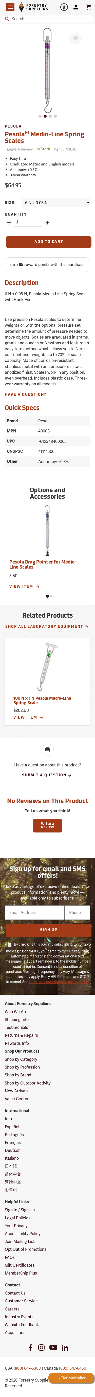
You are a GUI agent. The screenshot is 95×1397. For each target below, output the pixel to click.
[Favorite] (76, 38)
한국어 (11, 1190)
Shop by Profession (22, 1067)
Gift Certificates (19, 1265)
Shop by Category (21, 1059)
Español (12, 1127)
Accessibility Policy (23, 1233)
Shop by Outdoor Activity (28, 1083)
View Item (24, 587)
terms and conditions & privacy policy (58, 981)
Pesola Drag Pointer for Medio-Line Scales (43, 565)
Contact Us (15, 1293)
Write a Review (47, 825)
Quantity (16, 215)
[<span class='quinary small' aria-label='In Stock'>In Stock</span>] (43, 149)
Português (14, 1134)
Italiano (12, 1158)
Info (8, 1118)
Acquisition (15, 1332)
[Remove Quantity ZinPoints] (9, 223)
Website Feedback (22, 1324)
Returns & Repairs (21, 1035)
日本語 (11, 1166)
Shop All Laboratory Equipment (47, 626)
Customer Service (21, 1301)
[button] (47, 596)
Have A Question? (26, 395)
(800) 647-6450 (72, 1368)
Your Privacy (16, 1225)
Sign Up (49, 930)
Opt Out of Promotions (25, 1249)
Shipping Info (17, 1019)
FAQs (10, 1257)
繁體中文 (13, 1182)
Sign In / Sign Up (20, 1210)
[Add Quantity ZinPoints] (47, 223)
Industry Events (19, 1317)
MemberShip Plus (21, 1273)
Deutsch (13, 1150)
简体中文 (13, 1174)
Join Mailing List (20, 1241)
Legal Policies (17, 1218)
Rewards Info (17, 1043)
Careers (12, 1309)
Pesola (13, 127)
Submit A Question (47, 775)
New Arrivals (16, 1091)
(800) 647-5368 (27, 1368)
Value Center (17, 1098)
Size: (10, 203)
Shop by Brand (18, 1075)
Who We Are (16, 1011)
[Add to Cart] (49, 242)
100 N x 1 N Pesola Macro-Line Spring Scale (42, 701)
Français (13, 1142)
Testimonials (16, 1027)
